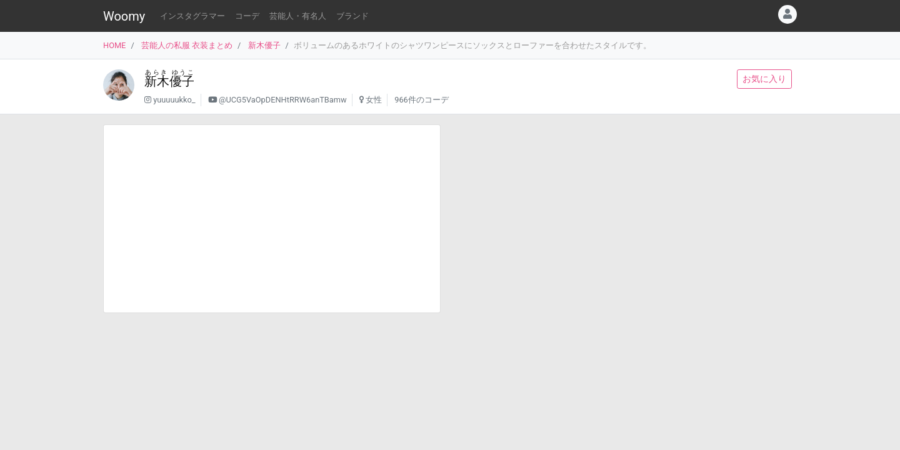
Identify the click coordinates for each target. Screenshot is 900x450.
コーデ (247, 16)
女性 (374, 99)
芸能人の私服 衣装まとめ (186, 45)
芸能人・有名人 (297, 16)
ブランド (352, 16)
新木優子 (264, 45)
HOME (114, 45)
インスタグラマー (192, 16)
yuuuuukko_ (174, 99)
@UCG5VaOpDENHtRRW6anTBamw (283, 99)
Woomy (124, 16)
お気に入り (764, 79)
